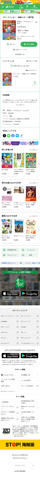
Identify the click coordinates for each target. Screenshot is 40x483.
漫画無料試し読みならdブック (9, 263)
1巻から (27, 70)
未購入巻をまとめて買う (21, 66)
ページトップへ (20, 465)
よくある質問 (25, 380)
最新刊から (34, 70)
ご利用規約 (5, 402)
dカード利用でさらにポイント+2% (25, 36)
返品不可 (19, 38)
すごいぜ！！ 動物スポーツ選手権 (24, 74)
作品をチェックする (21, 49)
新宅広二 (19, 21)
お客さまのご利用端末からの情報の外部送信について (28, 419)
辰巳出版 (10, 113)
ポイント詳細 (22, 33)
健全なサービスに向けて (28, 407)
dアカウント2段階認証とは (8, 413)
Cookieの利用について (28, 413)
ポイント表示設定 (27, 386)
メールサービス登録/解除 (8, 380)
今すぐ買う (30, 44)
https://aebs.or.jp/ (18, 436)
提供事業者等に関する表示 (28, 402)
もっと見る (32, 149)
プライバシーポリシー (8, 407)
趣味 (10, 116)
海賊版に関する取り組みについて (8, 419)
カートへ (13, 44)
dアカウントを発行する (20, 455)
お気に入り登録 (32, 61)
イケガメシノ (27, 21)
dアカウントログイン (8, 391)
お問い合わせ (5, 386)
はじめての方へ (7, 375)
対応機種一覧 (25, 375)
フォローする (36, 22)
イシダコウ (26, 110)
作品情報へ (19, 54)
